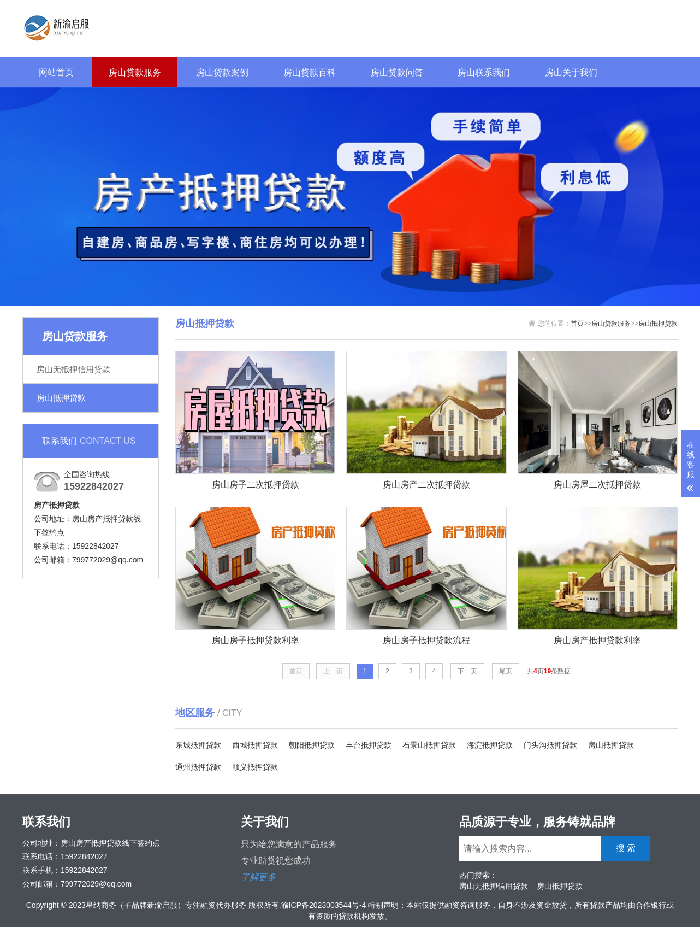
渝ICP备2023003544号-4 (323, 905)
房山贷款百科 (309, 72)
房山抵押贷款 (61, 397)
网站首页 (56, 72)
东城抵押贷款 (198, 745)
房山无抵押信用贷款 (73, 369)
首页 (577, 323)
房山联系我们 (484, 72)
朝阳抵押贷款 (312, 745)
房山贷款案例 (222, 72)
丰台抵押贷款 (368, 745)
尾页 (505, 671)
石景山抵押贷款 (429, 745)
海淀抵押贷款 (490, 745)
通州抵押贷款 (198, 766)
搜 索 (650, 27)
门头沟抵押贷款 (550, 745)
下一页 (467, 671)
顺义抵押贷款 (255, 766)
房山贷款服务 (135, 72)
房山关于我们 (571, 72)
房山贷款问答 (397, 72)
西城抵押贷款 (255, 745)
